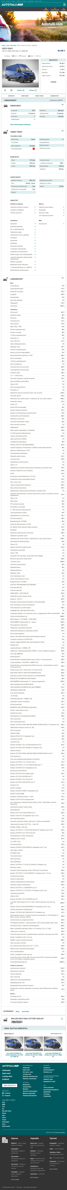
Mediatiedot (26, 1084)
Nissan (4, 1113)
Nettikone (19, 1)
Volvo (3, 1124)
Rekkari (36, 1)
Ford (3, 1106)
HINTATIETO (11, 96)
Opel (3, 1115)
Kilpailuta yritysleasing (29, 1078)
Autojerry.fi (47, 1068)
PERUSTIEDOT (25, 96)
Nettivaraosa (24, 1)
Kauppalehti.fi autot (49, 1081)
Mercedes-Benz (6, 1111)
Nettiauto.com (48, 1072)
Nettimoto (8, 1)
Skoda (4, 1117)
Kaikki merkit (6, 1126)
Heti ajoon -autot (28, 1072)
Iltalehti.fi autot (48, 1079)
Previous (6, 1046)
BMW (3, 1104)
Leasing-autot (7, 1076)
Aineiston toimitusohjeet (30, 1091)
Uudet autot (6, 1073)
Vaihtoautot (6, 1070)
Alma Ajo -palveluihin (60, 1132)
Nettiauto (3, 1)
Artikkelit (5, 1079)
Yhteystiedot (47, 1096)
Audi (3, 1102)
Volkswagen (5, 1122)
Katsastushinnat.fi (49, 1070)
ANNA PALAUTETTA (10, 1085)
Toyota (4, 1120)
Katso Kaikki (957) (57, 1033)
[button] (37, 106)
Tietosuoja (47, 1094)
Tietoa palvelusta (49, 1087)
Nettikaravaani (31, 1)
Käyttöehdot (47, 1092)
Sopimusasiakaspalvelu (30, 1095)
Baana (40, 1)
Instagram (7, 1095)
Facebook (7, 1093)
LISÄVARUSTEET (54, 96)
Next (60, 1046)
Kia (3, 1109)
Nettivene (13, 1)
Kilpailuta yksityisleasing (30, 1076)
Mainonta (25, 1089)
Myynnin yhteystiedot (29, 1093)
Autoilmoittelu (27, 1087)
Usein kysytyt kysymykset (51, 1090)
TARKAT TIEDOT (39, 96)
